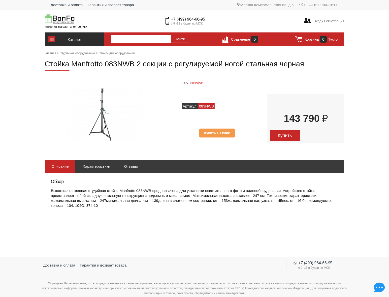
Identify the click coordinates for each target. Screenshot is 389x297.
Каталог (74, 39)
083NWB (196, 83)
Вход (318, 21)
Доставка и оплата (67, 5)
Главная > (52, 53)
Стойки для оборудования (117, 53)
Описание (60, 166)
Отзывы (131, 166)
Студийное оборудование (77, 53)
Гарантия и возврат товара (111, 5)
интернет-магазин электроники (66, 26)
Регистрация (333, 21)
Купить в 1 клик (217, 133)
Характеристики (96, 166)
